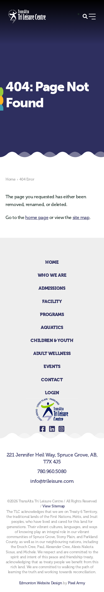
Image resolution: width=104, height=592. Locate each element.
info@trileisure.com (51, 481)
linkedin (52, 429)
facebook (42, 429)
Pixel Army (76, 583)
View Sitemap (53, 506)
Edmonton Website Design (40, 583)
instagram (61, 429)
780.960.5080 (52, 471)
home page (36, 217)
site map (81, 217)
